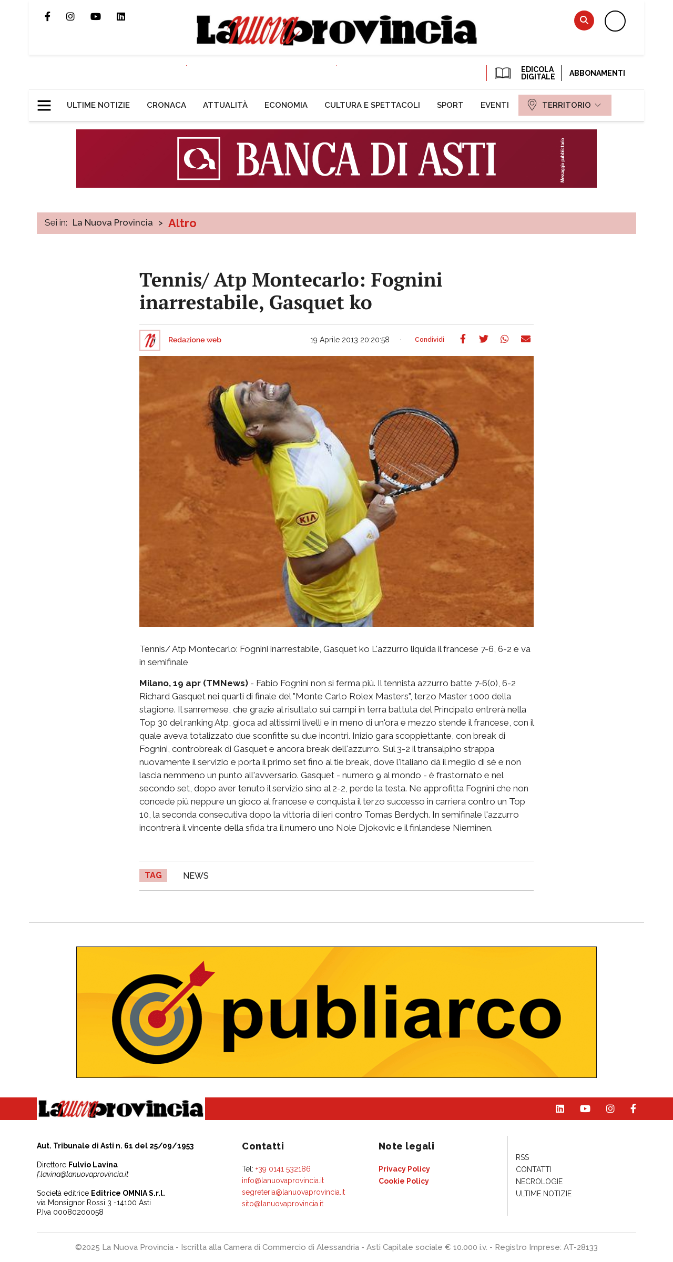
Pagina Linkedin (129, 16)
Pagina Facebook (55, 16)
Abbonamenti (597, 73)
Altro (182, 223)
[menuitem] (98, 105)
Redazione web (194, 340)
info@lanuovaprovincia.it (283, 1180)
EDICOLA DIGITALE (524, 73)
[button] (48, 101)
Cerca (584, 20)
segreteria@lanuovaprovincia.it (293, 1192)
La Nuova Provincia (113, 222)
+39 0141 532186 (283, 1169)
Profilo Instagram (78, 16)
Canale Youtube (103, 16)
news (196, 876)
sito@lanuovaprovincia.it (282, 1203)
